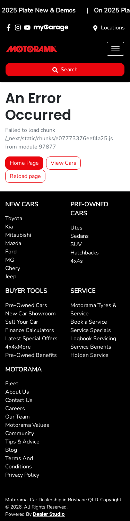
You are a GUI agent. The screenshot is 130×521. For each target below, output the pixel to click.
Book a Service (88, 322)
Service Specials (90, 330)
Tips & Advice (22, 442)
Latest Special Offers (31, 338)
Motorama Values (27, 425)
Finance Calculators (29, 330)
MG (9, 260)
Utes (76, 228)
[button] (115, 49)
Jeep (10, 276)
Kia (9, 227)
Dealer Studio (49, 514)
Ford (11, 251)
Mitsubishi (18, 235)
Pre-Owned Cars (26, 305)
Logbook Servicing (93, 338)
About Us (17, 392)
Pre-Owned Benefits (31, 355)
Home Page (24, 163)
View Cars (63, 163)
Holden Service (89, 355)
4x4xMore (18, 347)
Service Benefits (90, 347)
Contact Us (19, 400)
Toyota (13, 218)
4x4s (76, 261)
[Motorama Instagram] (19, 27)
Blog (11, 450)
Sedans (79, 236)
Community (19, 433)
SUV (76, 244)
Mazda (13, 243)
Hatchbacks (84, 253)
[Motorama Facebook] (10, 27)
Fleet (11, 383)
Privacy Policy (22, 475)
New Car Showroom (30, 313)
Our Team (17, 417)
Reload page (25, 176)
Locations (113, 28)
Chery (12, 268)
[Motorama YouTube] (28, 27)
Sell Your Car (21, 322)
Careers (15, 408)
